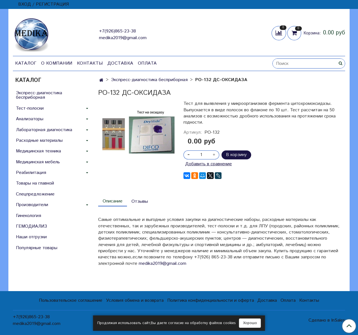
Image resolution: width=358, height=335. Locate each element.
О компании (56, 63)
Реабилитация (31, 172)
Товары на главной (35, 183)
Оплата (147, 63)
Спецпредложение (35, 194)
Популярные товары (36, 248)
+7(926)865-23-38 (117, 31)
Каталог (26, 63)
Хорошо (250, 323)
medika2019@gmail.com (123, 38)
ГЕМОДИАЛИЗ (31, 226)
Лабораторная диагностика (44, 130)
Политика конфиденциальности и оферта (210, 300)
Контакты (90, 63)
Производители (32, 205)
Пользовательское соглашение (70, 300)
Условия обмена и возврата (135, 300)
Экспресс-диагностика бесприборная (149, 80)
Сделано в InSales (326, 320)
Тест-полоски (30, 108)
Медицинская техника (38, 151)
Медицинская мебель (38, 162)
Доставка (120, 63)
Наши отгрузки (31, 237)
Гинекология (28, 216)
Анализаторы (29, 119)
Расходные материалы (39, 140)
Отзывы (139, 201)
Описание (113, 201)
